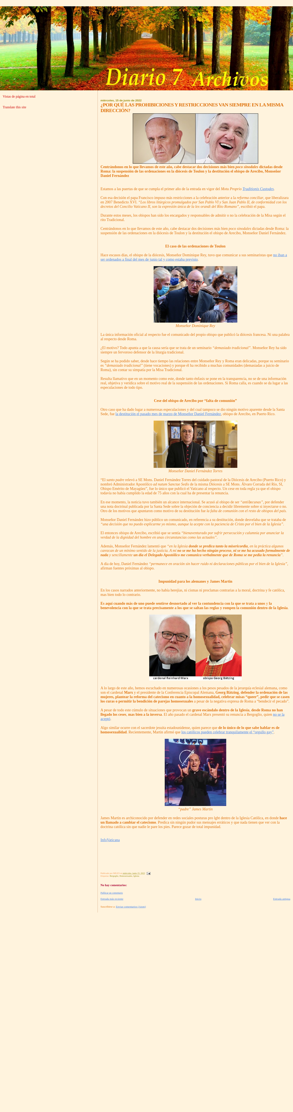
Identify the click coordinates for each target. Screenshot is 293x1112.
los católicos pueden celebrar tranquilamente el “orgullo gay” (227, 732)
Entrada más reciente (111, 898)
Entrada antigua (281, 898)
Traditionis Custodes (258, 189)
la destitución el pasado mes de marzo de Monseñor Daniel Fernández (168, 414)
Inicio (198, 898)
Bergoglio (114, 876)
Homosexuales (126, 876)
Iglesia (136, 876)
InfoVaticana (110, 840)
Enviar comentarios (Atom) (131, 906)
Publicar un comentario (111, 893)
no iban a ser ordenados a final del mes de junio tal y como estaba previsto (193, 257)
